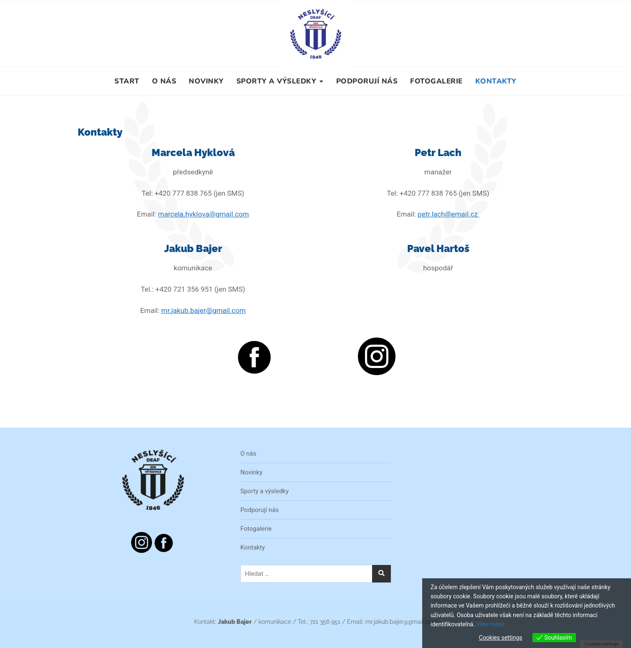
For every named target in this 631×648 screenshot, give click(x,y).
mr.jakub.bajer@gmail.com (203, 310)
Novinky (206, 81)
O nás (164, 81)
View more (490, 624)
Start (126, 81)
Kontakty (496, 81)
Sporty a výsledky (276, 81)
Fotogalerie (436, 81)
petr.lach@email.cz (448, 214)
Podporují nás (367, 81)
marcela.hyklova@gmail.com (203, 214)
